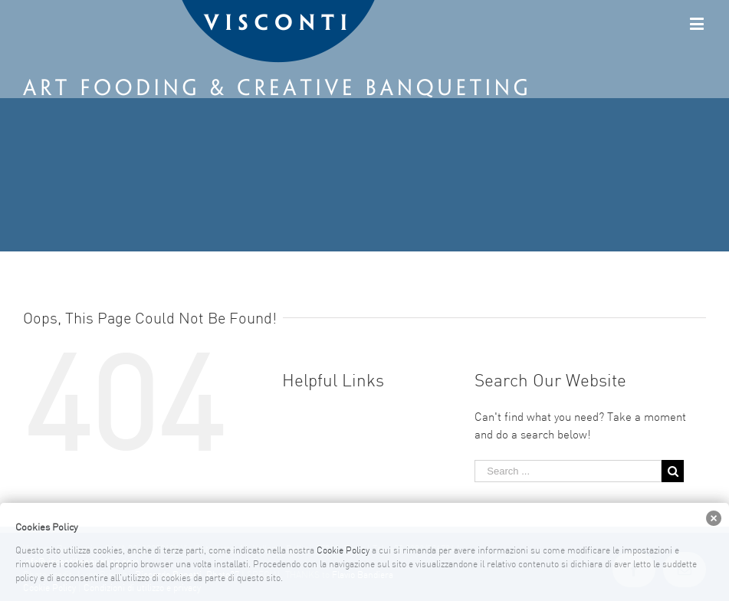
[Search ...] (568, 471)
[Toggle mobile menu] (698, 23)
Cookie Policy (343, 551)
